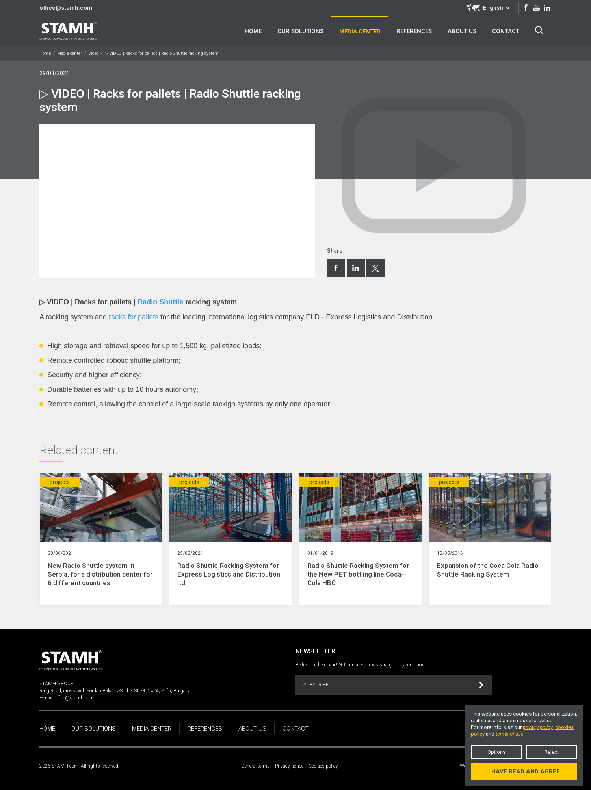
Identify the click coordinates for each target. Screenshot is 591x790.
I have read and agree (524, 771)
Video (93, 53)
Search (539, 30)
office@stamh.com (65, 7)
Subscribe (393, 685)
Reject (552, 752)
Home (45, 53)
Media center (69, 53)
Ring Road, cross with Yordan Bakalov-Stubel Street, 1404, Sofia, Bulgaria (115, 691)
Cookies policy (323, 766)
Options (496, 752)
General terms (255, 766)
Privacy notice (289, 766)
